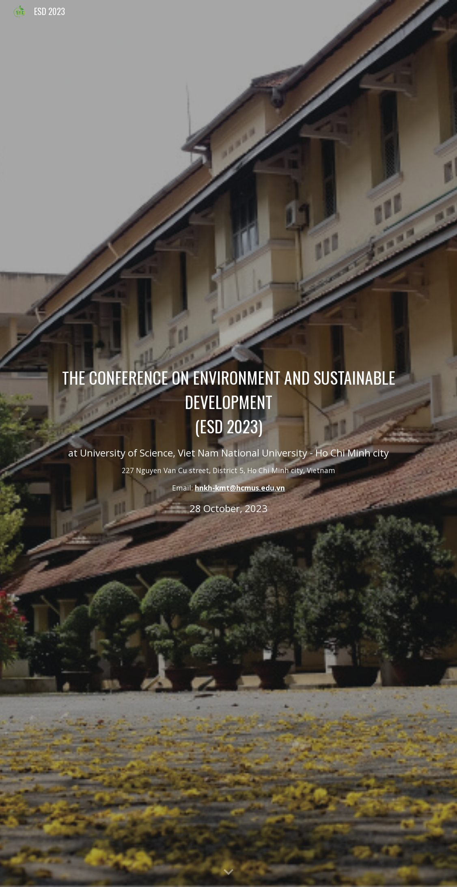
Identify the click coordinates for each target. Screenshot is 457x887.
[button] (228, 872)
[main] (228, 443)
